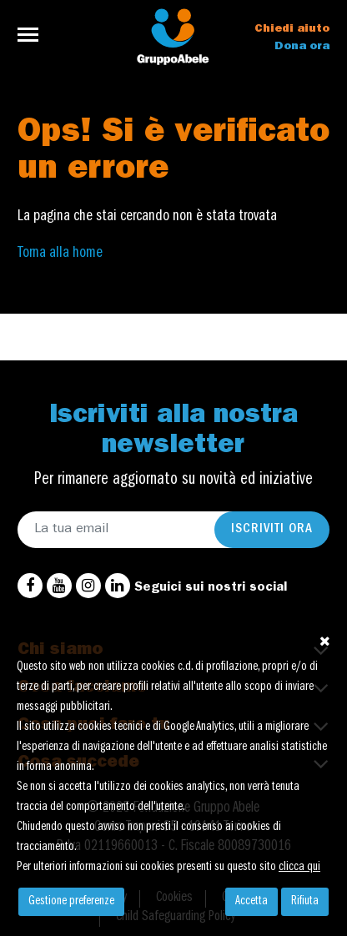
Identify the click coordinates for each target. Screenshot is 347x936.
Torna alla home (60, 253)
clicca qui (299, 867)
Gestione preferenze (71, 901)
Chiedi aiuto (291, 29)
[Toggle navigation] (33, 34)
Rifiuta (305, 901)
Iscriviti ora (272, 529)
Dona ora (301, 47)
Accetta (251, 901)
